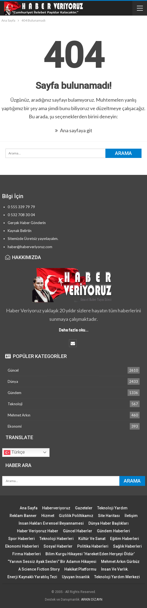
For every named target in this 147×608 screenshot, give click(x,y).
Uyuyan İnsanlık (76, 577)
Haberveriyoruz (56, 508)
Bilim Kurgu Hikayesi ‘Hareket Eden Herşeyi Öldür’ (90, 554)
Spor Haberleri (21, 538)
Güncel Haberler (77, 531)
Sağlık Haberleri (127, 546)
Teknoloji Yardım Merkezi (117, 577)
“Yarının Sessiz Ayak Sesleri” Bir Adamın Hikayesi (52, 561)
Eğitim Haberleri (124, 538)
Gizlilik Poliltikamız (76, 515)
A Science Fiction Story (39, 569)
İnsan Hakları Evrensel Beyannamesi (51, 523)
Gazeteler (84, 508)
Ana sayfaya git (73, 130)
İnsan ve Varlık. (115, 569)
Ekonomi (15, 426)
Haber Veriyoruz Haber (37, 531)
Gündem (14, 392)
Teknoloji (15, 404)
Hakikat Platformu (80, 569)
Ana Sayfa (29, 508)
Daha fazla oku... (73, 330)
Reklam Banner (23, 515)
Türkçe (14, 452)
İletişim (131, 515)
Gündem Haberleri (113, 531)
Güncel (13, 370)
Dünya (13, 381)
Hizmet (47, 515)
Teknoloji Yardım (112, 508)
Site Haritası (109, 515)
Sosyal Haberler (58, 546)
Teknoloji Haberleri (56, 538)
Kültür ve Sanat (91, 538)
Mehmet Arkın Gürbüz (120, 561)
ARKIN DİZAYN (91, 599)
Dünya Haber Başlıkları (108, 523)
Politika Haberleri (92, 546)
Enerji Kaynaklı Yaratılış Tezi (32, 577)
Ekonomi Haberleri (22, 546)
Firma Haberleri (26, 554)
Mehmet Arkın (19, 415)
